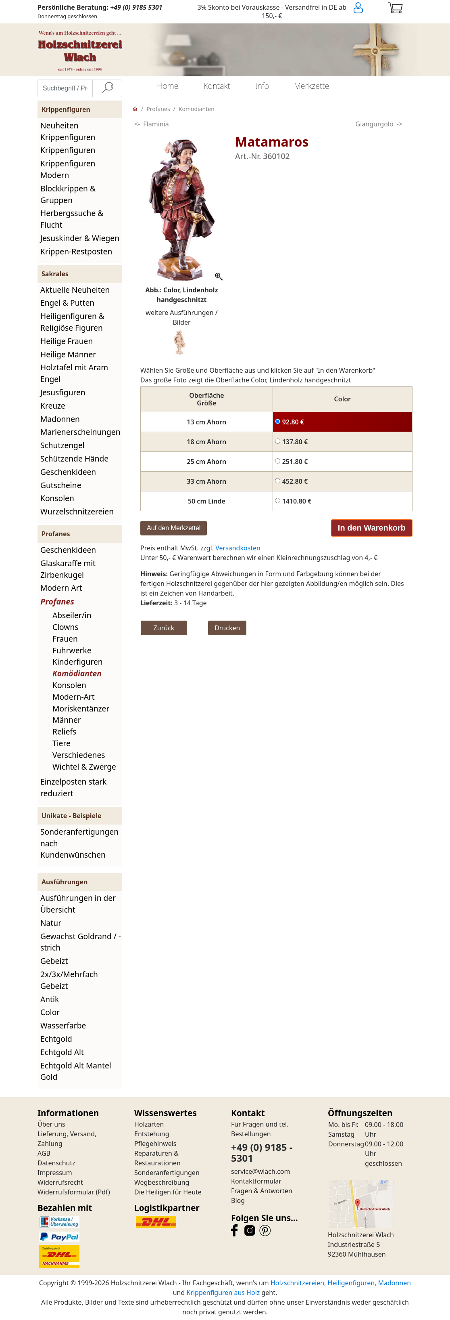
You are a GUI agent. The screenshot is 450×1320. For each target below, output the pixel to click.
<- (137, 124)
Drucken (227, 627)
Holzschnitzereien (297, 1282)
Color (50, 1012)
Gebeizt (54, 960)
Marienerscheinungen (80, 431)
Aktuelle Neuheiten (75, 289)
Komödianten (77, 673)
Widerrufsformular (66, 1192)
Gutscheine (60, 485)
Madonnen (60, 418)
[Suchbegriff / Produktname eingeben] (65, 88)
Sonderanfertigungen (167, 1172)
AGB (44, 1153)
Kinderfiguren (77, 661)
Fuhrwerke (72, 650)
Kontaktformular (256, 1181)
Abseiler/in (72, 615)
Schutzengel (62, 445)
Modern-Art (73, 696)
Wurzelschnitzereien (77, 511)
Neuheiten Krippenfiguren (67, 131)
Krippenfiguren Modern (67, 169)
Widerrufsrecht (60, 1182)
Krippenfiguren (67, 150)
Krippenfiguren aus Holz (223, 1292)
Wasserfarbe (63, 1025)
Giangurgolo (375, 124)
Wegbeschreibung (161, 1182)
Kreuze (52, 405)
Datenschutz (56, 1162)
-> (399, 124)
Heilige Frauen (66, 341)
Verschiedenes (78, 754)
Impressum (55, 1172)
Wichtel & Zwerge (84, 766)
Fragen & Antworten (261, 1190)
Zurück (164, 627)
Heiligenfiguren (351, 1282)
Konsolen (57, 498)
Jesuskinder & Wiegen (79, 238)
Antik (49, 999)
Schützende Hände (74, 458)
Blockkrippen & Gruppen (68, 194)
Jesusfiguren (62, 392)
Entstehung (151, 1133)
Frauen (65, 638)
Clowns (65, 626)
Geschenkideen (68, 471)
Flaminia (156, 124)
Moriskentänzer (80, 708)
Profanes (57, 601)
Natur (50, 922)
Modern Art (61, 587)
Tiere (61, 743)
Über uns (51, 1124)
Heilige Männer (68, 354)
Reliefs (64, 731)
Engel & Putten (67, 302)
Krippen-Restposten (76, 251)
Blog (238, 1200)
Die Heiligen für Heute (168, 1192)
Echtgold (56, 1038)
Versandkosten (237, 548)
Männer (66, 719)
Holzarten (149, 1124)
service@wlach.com (260, 1171)
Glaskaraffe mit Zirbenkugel (68, 569)
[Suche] (107, 88)
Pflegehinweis (155, 1143)
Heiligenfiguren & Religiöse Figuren (72, 322)
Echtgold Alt (62, 1052)
